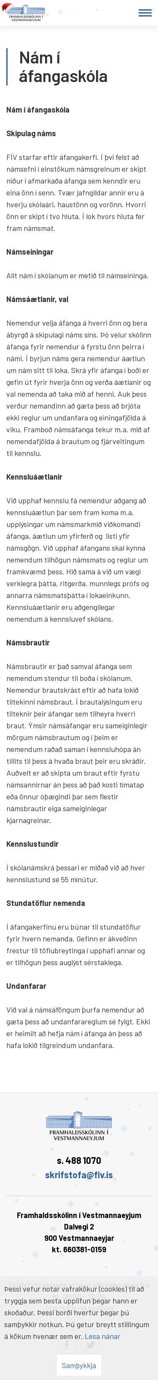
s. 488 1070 (79, 1160)
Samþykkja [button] (79, 1365)
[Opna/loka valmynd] (145, 13)
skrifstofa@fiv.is (79, 1174)
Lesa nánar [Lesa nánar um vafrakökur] (103, 1336)
